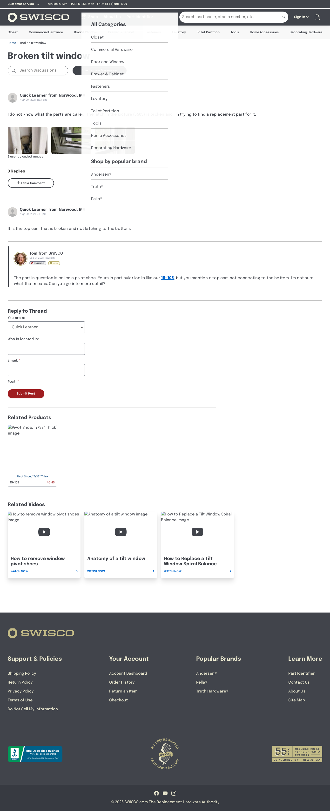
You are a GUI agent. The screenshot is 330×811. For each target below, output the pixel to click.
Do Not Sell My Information (33, 709)
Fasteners (153, 32)
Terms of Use (20, 700)
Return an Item (123, 691)
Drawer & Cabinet (121, 32)
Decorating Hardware (306, 32)
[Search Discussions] (43, 70)
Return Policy (20, 682)
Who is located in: (23, 339)
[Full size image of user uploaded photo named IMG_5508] (115, 140)
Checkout (118, 700)
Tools (235, 32)
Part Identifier (301, 673)
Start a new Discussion (99, 70)
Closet (13, 32)
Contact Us (299, 682)
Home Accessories (264, 32)
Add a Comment (31, 183)
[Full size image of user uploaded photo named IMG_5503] (27, 140)
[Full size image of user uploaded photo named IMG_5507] (71, 140)
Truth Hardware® (212, 691)
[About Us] (112, 16)
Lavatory (179, 32)
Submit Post (26, 393)
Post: (12, 381)
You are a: (16, 317)
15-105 (167, 278)
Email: (13, 360)
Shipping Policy (22, 673)
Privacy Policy (21, 691)
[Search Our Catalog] (226, 16)
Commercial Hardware (46, 32)
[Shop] (89, 16)
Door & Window (85, 32)
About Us (296, 691)
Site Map (296, 700)
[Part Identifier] (140, 16)
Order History (122, 682)
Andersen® (206, 673)
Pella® (202, 682)
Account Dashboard (128, 673)
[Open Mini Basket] (318, 17)
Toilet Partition (208, 32)
